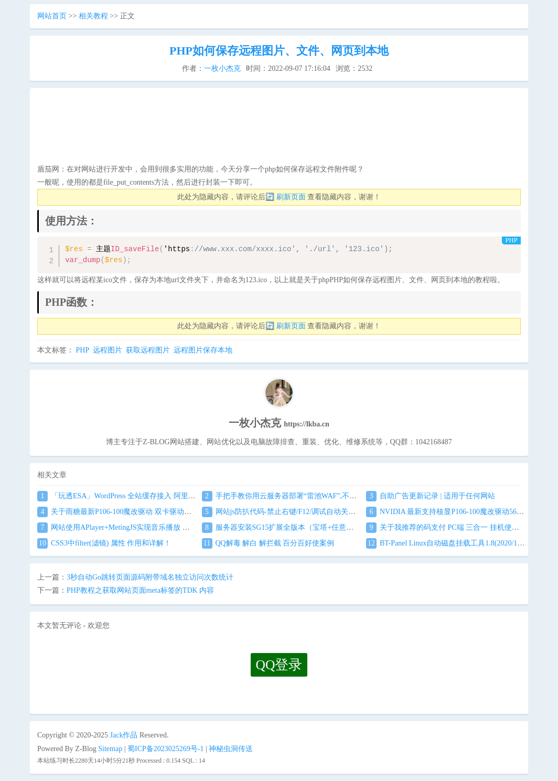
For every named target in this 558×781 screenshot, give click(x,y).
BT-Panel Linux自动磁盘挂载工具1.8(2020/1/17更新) (455, 543)
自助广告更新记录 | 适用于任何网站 (430, 496)
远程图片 (107, 350)
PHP (82, 350)
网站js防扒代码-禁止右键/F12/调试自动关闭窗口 (286, 512)
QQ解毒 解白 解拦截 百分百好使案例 (268, 543)
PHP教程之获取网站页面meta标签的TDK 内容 (140, 590)
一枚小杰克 (222, 68)
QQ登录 (279, 664)
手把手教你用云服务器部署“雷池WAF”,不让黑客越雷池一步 (305, 496)
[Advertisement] (279, 129)
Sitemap (110, 749)
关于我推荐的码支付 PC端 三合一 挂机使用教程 (450, 527)
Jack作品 (124, 735)
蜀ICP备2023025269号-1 (165, 749)
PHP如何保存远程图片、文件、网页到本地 (279, 50)
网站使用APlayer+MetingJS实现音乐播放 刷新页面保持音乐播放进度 (154, 527)
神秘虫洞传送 (231, 749)
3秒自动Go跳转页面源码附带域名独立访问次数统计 (150, 577)
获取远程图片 (148, 350)
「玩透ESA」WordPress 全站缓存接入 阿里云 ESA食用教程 (139, 496)
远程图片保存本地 (203, 350)
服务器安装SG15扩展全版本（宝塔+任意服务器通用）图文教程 (311, 527)
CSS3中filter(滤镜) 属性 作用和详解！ (104, 543)
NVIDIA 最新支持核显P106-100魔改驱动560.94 (447, 512)
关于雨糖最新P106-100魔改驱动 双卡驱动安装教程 (125, 512)
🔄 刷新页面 (285, 197)
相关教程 (93, 16)
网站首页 (52, 16)
